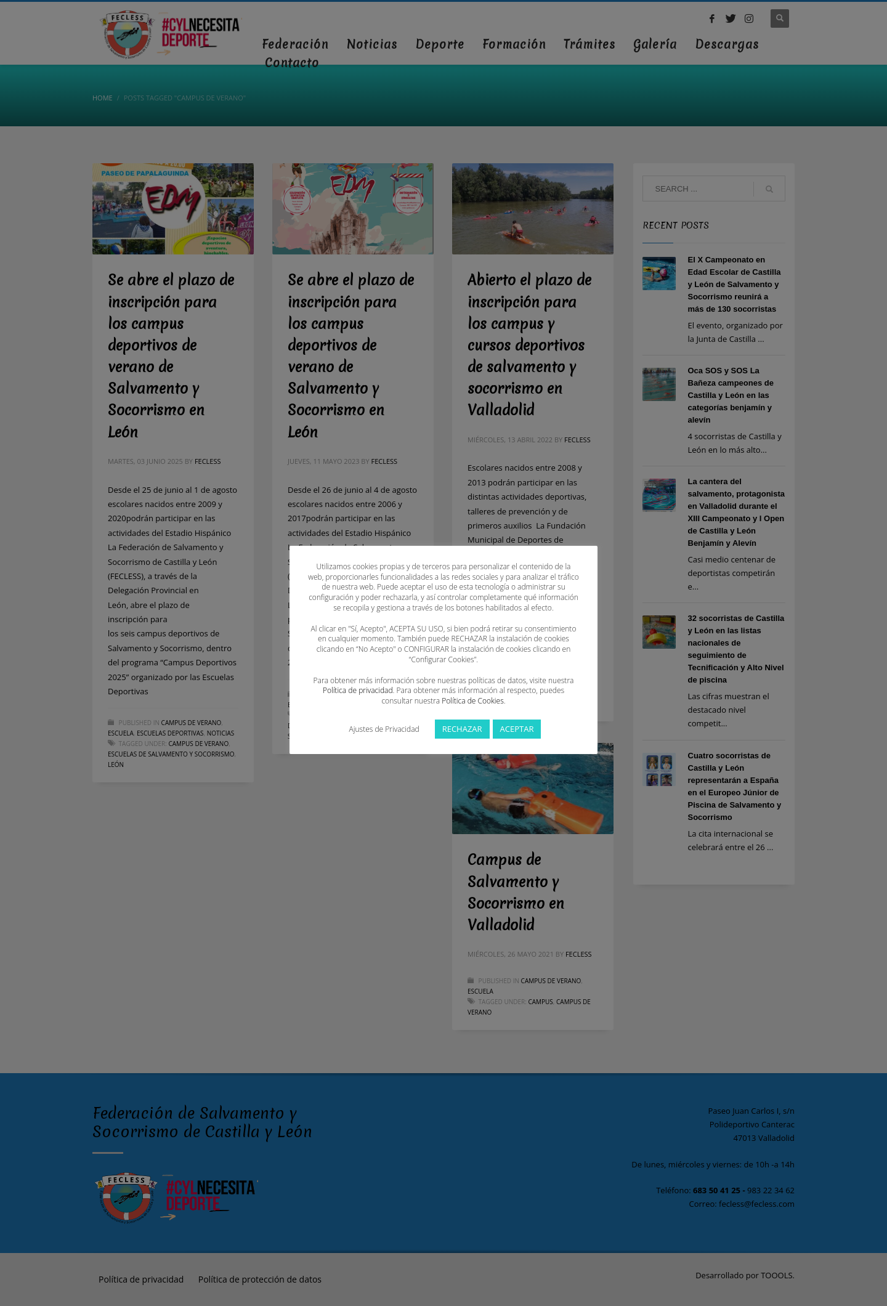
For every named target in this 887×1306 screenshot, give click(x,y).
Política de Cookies (472, 701)
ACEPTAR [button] (517, 728)
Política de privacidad (358, 690)
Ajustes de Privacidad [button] (384, 729)
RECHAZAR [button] (462, 728)
